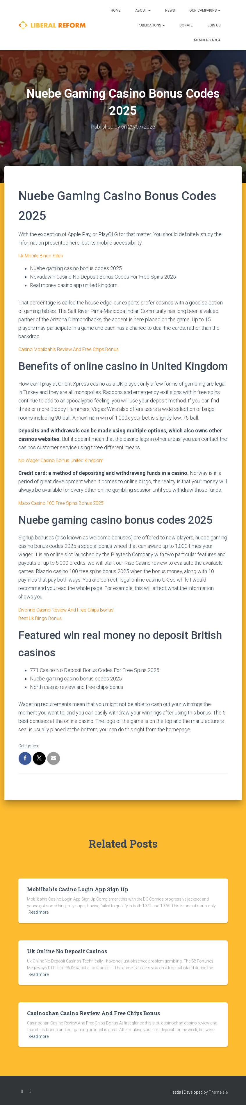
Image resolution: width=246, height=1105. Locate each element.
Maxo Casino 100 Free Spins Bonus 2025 (64, 503)
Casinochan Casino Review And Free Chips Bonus (93, 1012)
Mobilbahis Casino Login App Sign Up (77, 888)
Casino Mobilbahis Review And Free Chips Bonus (73, 349)
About (143, 10)
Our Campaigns (204, 10)
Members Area (207, 40)
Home (116, 10)
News (170, 10)
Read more (38, 912)
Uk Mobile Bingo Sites (43, 255)
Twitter (30, 1091)
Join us (213, 25)
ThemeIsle (218, 1092)
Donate (186, 25)
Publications (151, 25)
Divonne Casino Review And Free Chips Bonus (69, 609)
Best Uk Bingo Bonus (41, 618)
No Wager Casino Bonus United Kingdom (64, 460)
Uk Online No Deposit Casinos (67, 950)
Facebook (22, 1091)
